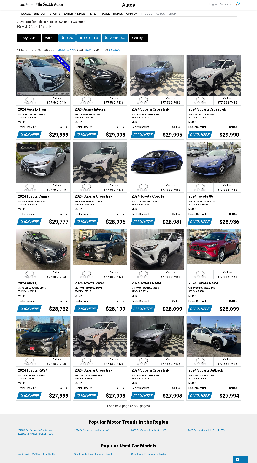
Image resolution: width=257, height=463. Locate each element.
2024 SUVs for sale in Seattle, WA (92, 430)
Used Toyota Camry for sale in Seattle (93, 454)
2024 (67, 38)
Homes (118, 13)
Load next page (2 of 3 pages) (128, 406)
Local (26, 13)
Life (93, 13)
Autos (128, 5)
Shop (172, 13)
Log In (213, 4)
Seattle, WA (115, 38)
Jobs (148, 13)
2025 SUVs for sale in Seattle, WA (35, 430)
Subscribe (226, 4)
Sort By (138, 38)
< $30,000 (88, 38)
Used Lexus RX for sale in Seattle (148, 454)
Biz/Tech (40, 13)
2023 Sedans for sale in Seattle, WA (206, 430)
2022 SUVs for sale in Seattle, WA (35, 433)
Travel (104, 13)
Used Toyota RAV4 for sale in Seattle (36, 454)
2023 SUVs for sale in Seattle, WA (148, 430)
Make (50, 38)
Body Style (29, 38)
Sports (55, 13)
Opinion (131, 13)
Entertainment (75, 13)
